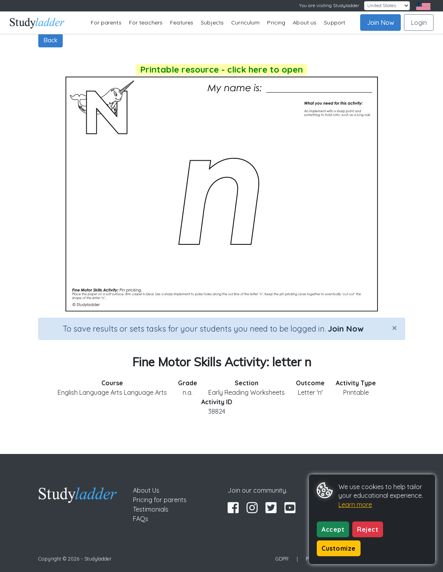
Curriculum (245, 22)
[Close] (394, 327)
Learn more (355, 504)
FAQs (140, 519)
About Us (146, 490)
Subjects (212, 22)
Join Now (380, 22)
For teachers (146, 22)
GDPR (282, 558)
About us (304, 22)
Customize (339, 548)
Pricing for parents (160, 500)
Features (181, 22)
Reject (367, 529)
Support (334, 22)
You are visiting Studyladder (329, 5)
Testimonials (150, 509)
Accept (333, 529)
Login (419, 22)
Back (50, 40)
